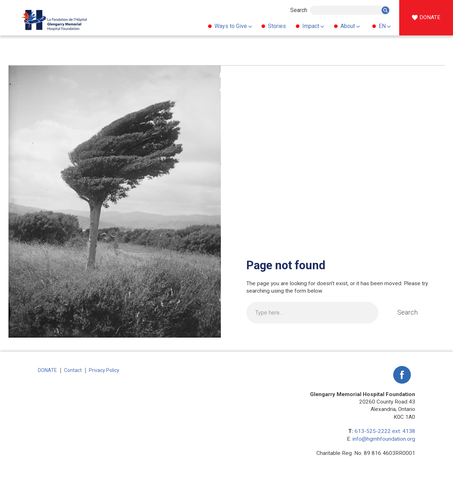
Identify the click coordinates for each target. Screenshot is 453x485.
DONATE (429, 17)
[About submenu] (358, 26)
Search (298, 10)
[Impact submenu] (322, 26)
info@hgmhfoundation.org (383, 439)
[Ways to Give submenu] (250, 26)
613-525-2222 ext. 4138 (385, 431)
